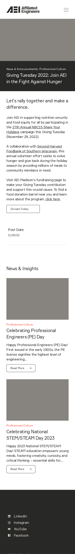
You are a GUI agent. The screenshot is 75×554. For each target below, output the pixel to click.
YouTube (17, 529)
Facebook (18, 535)
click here (52, 199)
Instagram (18, 523)
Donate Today (19, 209)
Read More (20, 368)
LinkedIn (17, 516)
